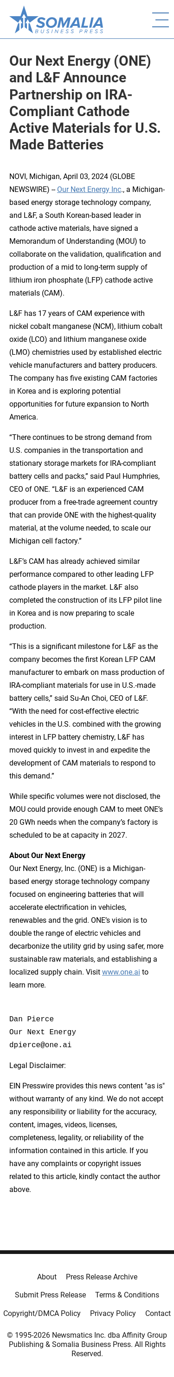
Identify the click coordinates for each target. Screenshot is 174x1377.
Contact (158, 1313)
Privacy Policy (113, 1313)
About (47, 1276)
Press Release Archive (101, 1276)
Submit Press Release (50, 1295)
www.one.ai (121, 972)
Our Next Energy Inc (89, 189)
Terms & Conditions (127, 1295)
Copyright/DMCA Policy (42, 1313)
